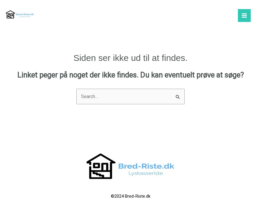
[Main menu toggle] (244, 15)
